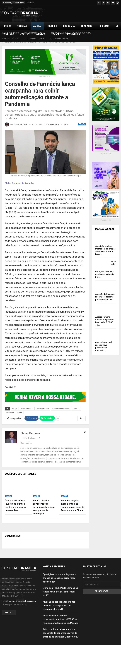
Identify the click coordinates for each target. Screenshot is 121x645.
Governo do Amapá (10, 33)
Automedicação (26, 405)
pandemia (10, 409)
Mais (101, 26)
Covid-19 (76, 405)
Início (7, 26)
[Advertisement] (82, 13)
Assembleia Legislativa (34, 33)
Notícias (22, 26)
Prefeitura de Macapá (34, 39)
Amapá (37, 26)
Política (52, 26)
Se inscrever (101, 588)
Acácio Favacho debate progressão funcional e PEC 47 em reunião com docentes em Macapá (60, 616)
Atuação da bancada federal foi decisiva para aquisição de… (104, 293)
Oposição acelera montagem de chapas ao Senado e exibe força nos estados (59, 575)
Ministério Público (10, 39)
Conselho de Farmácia (60, 405)
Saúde (19, 409)
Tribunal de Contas (82, 33)
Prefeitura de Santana (59, 39)
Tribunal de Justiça (59, 33)
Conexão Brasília (42, 405)
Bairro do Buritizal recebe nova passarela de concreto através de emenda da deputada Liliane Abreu (60, 630)
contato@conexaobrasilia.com (22, 597)
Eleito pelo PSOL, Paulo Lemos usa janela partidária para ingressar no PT (60, 588)
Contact (8, 609)
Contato (30, 2)
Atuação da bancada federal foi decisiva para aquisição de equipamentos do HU (59, 602)
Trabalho (86, 26)
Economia (69, 26)
